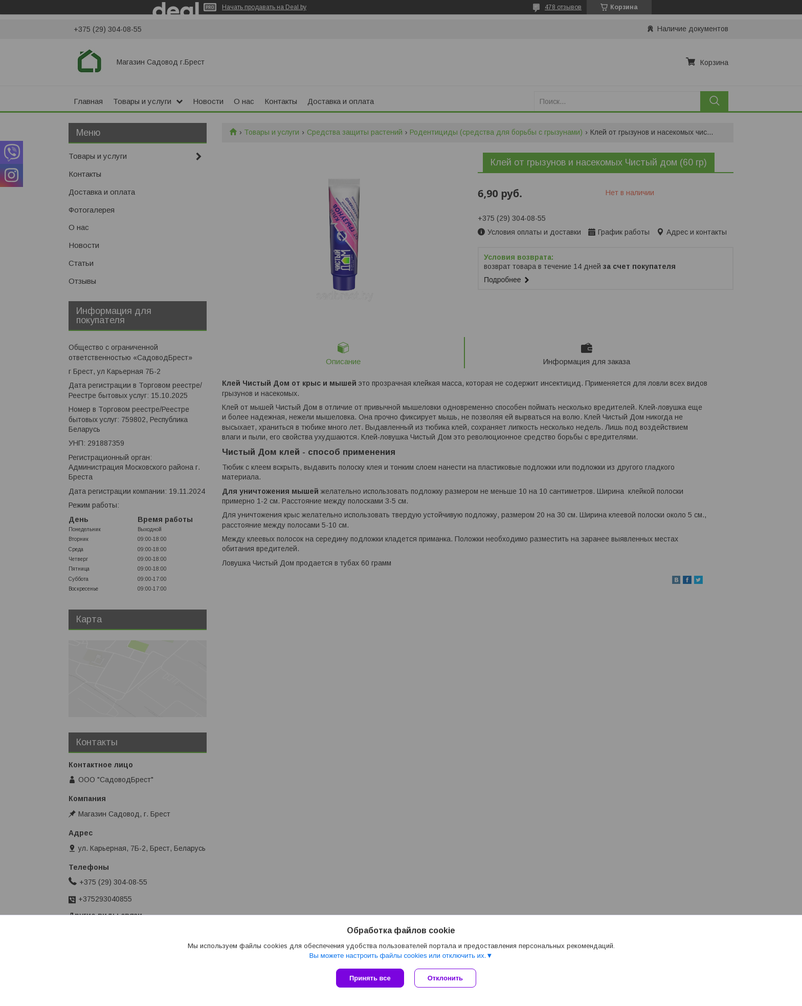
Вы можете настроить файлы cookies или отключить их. (397, 955)
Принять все (370, 978)
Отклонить (445, 978)
